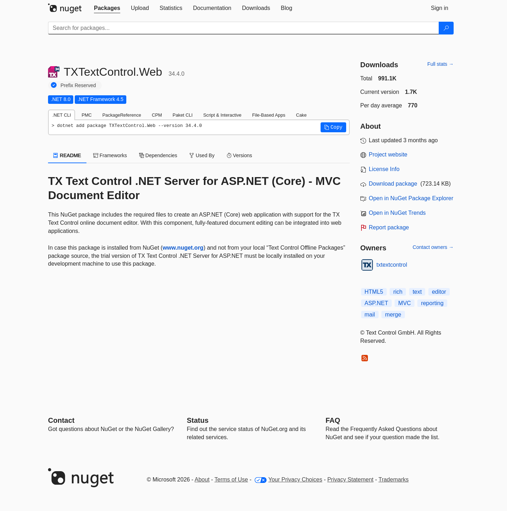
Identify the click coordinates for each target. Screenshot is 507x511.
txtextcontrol (391, 265)
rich (397, 292)
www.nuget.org (183, 248)
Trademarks (394, 480)
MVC (404, 303)
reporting (432, 303)
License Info (384, 169)
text (417, 292)
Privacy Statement (350, 480)
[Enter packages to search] (243, 28)
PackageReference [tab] (121, 115)
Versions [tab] (239, 155)
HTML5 (374, 292)
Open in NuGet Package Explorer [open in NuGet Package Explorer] (411, 198)
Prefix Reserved (78, 85)
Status (197, 420)
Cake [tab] (301, 115)
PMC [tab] (86, 115)
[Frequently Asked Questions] (333, 420)
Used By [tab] (202, 155)
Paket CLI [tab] (182, 115)
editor (439, 292)
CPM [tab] (157, 115)
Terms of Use (231, 480)
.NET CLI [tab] (61, 115)
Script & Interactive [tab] (222, 115)
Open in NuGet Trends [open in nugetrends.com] (397, 213)
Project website (388, 154)
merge (393, 315)
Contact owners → (433, 247)
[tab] (107, 8)
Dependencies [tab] (158, 155)
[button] (333, 127)
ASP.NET (376, 303)
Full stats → (440, 64)
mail (370, 315)
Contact (61, 420)
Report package (389, 227)
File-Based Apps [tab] (268, 115)
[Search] (446, 28)
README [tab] (67, 155)
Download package (393, 184)
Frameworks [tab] (110, 155)
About (202, 480)
